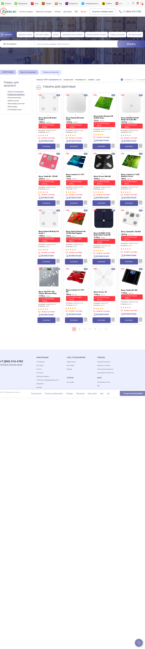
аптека (56, 34)
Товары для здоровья (16, 95)
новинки (91, 80)
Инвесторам (71, 362)
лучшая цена (68, 80)
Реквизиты (40, 384)
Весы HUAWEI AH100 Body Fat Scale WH (130, 119)
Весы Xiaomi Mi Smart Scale (75, 119)
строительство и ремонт (72, 34)
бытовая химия (134, 34)
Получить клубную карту (102, 12)
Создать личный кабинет (133, 393)
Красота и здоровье (28, 72)
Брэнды (39, 387)
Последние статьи (103, 382)
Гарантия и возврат (44, 12)
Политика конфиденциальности (47, 380)
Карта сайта (92, 393)
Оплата (58, 12)
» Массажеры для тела (16, 103)
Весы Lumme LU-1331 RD (75, 291)
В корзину (46, 146)
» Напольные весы (14, 98)
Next (128, 3)
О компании (40, 362)
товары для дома (117, 34)
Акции (83, 12)
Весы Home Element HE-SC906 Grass (104, 117)
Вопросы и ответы (103, 365)
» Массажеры (12, 107)
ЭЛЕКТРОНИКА (8, 72)
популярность (80, 80)
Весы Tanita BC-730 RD (48, 176)
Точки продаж (36, 393)
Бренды (69, 369)
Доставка (67, 12)
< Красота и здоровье (15, 92)
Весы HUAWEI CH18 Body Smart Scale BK (102, 234)
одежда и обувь (25, 34)
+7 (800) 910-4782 (132, 11)
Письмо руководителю (105, 369)
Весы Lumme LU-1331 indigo (75, 175)
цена (98, 80)
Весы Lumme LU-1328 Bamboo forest (130, 175)
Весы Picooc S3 (100, 292)
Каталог (8, 34)
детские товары (42, 34)
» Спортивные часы (14, 109)
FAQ (76, 12)
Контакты (39, 373)
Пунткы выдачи (26, 12)
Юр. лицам (70, 365)
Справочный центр (103, 362)
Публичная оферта (42, 376)
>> (106, 329)
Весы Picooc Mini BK (102, 176)
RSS (98, 386)
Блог (102, 393)
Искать (131, 43)
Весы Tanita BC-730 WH (131, 232)
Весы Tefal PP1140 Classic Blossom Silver (48, 292)
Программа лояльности (105, 373)
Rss (108, 393)
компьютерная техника (96, 34)
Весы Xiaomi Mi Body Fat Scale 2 (49, 232)
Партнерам (80, 393)
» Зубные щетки (13, 101)
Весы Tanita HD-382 (129, 290)
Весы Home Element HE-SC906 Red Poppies (76, 232)
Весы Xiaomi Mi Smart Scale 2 (48, 119)
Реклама (69, 393)
